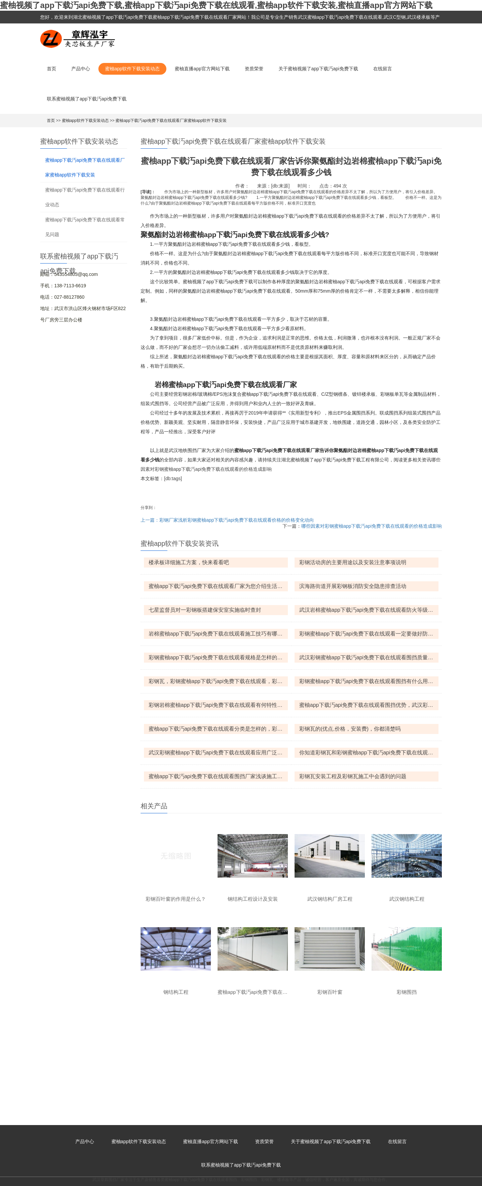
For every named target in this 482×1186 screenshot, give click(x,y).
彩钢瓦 (267, 1076)
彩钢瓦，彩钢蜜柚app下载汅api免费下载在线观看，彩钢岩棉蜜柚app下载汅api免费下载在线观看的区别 (218, 681)
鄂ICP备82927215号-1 (249, 1172)
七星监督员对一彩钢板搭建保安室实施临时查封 (205, 610)
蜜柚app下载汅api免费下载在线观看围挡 (201, 1076)
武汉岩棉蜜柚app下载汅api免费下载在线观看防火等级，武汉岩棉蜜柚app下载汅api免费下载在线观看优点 (368, 610)
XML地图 (283, 1172)
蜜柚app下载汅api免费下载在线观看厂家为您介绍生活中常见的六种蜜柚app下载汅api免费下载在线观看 (218, 586)
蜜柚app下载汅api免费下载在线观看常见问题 (85, 227)
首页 (51, 68)
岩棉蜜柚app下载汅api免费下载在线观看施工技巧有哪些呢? (218, 634)
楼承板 (283, 1076)
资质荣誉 (254, 68)
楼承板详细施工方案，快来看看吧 (189, 562)
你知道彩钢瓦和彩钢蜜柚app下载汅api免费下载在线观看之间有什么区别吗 (368, 752)
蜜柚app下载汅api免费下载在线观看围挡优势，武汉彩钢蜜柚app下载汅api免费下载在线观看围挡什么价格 (368, 705)
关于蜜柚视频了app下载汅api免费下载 (318, 68)
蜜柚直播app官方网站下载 (202, 68)
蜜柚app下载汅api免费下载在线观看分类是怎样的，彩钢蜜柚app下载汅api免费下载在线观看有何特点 (218, 729)
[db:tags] (173, 478)
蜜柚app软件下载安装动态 (132, 68)
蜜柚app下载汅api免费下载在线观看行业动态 (85, 197)
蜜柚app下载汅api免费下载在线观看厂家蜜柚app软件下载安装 (171, 120)
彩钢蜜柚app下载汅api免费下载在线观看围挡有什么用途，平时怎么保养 (368, 681)
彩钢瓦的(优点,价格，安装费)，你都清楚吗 (350, 729)
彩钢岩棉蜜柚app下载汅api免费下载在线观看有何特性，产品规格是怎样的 (218, 705)
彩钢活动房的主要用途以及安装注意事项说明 (352, 562)
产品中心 (80, 68)
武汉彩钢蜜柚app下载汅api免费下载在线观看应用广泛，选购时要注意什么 (218, 752)
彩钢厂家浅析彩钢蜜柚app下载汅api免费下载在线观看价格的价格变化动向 (236, 520)
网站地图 (8, 1183)
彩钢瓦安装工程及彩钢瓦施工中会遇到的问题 (352, 776)
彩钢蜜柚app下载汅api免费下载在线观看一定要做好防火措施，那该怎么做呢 (368, 634)
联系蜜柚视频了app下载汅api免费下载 (87, 98)
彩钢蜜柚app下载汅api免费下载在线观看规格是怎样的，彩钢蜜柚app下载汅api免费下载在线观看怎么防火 (218, 657)
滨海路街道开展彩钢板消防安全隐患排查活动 (352, 586)
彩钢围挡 (249, 1076)
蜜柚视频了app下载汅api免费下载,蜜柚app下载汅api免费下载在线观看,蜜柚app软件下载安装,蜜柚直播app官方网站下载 (216, 5)
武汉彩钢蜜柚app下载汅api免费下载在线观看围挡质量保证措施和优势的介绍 (368, 657)
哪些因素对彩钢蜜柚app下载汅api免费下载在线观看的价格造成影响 (371, 526)
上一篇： (150, 520)
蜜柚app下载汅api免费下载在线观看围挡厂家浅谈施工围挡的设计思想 (218, 776)
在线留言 (382, 68)
